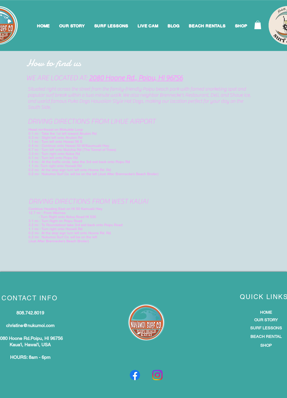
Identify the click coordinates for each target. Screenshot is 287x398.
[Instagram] (157, 375)
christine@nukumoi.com (30, 325)
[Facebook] (135, 375)
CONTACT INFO (30, 298)
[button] (257, 25)
